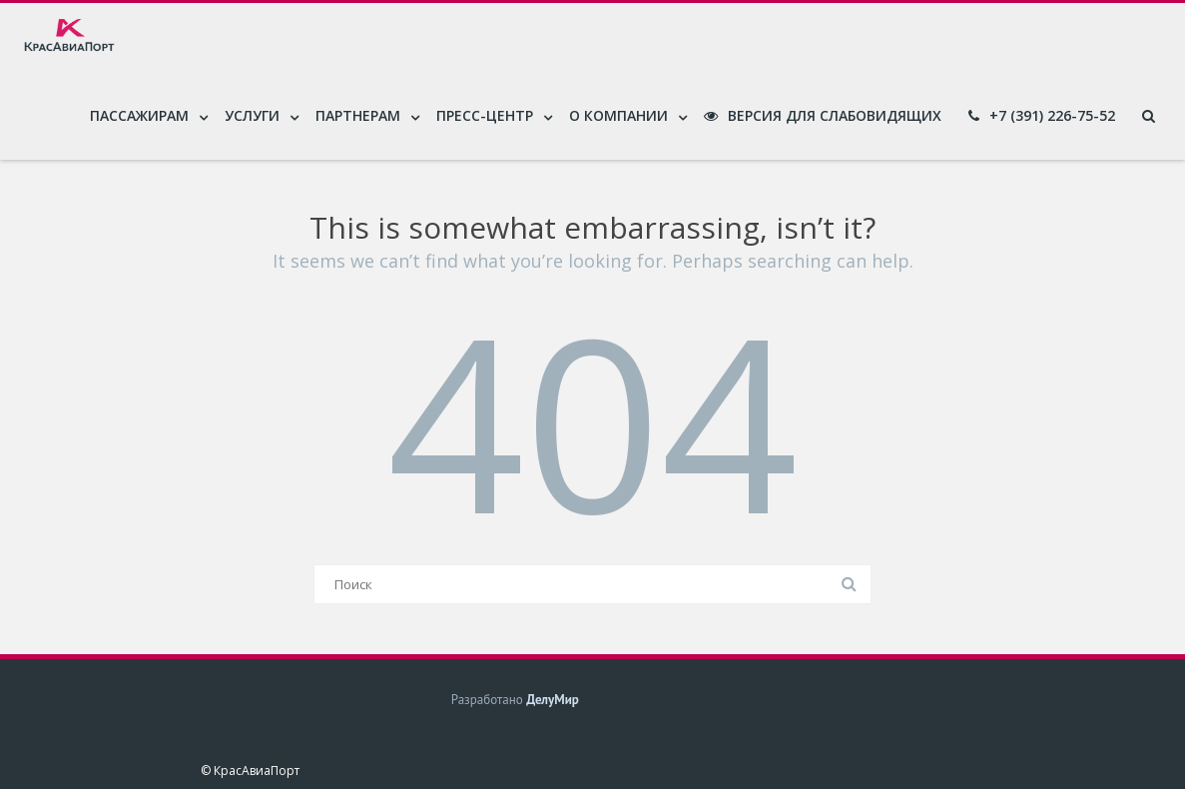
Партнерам (357, 115)
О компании (618, 115)
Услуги (252, 115)
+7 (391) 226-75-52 (1041, 115)
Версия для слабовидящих (822, 115)
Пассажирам (139, 115)
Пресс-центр (484, 115)
